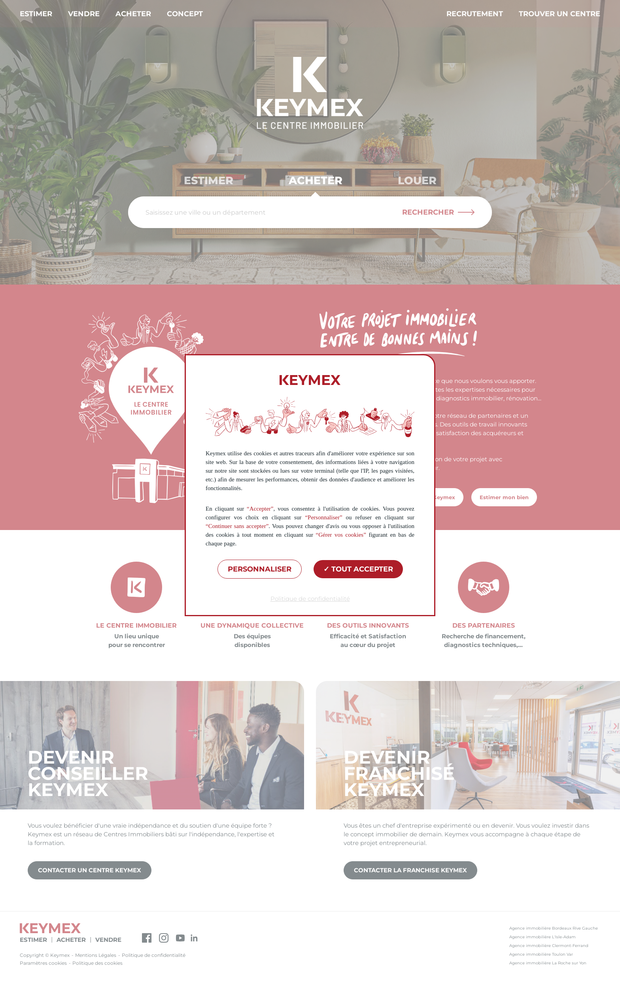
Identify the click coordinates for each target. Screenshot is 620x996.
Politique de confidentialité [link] (310, 598)
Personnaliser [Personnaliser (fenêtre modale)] (259, 569)
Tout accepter (358, 569)
